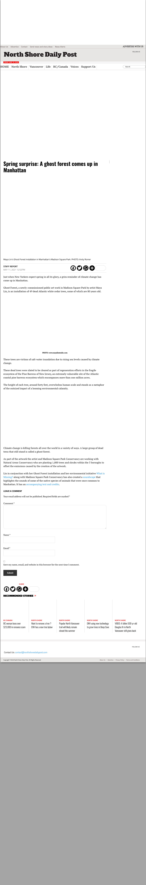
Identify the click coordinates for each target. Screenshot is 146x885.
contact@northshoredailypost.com (31, 652)
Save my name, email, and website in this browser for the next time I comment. (41, 564)
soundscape (89, 477)
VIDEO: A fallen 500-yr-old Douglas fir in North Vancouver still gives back (126, 627)
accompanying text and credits (42, 484)
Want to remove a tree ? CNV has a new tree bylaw (41, 625)
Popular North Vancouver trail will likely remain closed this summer (69, 627)
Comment (9, 503)
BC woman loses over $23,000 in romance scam (14, 625)
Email (6, 548)
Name (6, 534)
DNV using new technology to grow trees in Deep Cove (98, 625)
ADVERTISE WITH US (133, 46)
